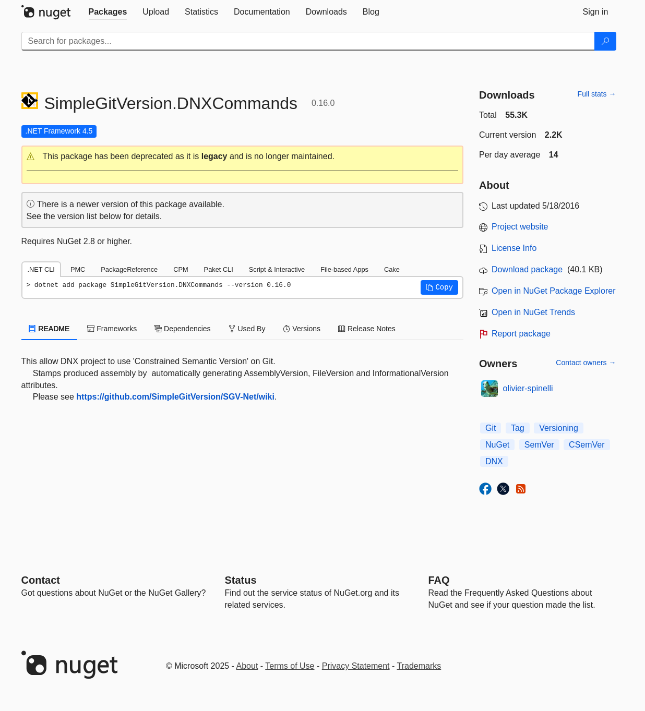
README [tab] (49, 328)
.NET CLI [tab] (41, 269)
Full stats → (597, 94)
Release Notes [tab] (367, 328)
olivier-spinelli (528, 388)
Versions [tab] (301, 328)
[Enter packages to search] (308, 41)
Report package (521, 333)
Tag (517, 428)
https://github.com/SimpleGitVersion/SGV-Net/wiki (175, 396)
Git (490, 428)
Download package (527, 269)
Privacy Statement (356, 665)
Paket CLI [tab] (218, 269)
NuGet (497, 444)
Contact (40, 580)
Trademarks (419, 665)
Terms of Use (289, 665)
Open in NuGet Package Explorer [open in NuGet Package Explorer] (553, 290)
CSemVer (586, 444)
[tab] (108, 12)
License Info (514, 248)
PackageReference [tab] (129, 269)
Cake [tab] (392, 269)
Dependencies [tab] (182, 328)
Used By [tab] (247, 328)
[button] (243, 157)
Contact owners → (586, 362)
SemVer (539, 444)
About (247, 665)
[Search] (605, 41)
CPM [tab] (180, 269)
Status (241, 580)
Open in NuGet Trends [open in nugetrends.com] (533, 312)
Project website (520, 226)
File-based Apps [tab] (344, 269)
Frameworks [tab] (112, 328)
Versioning (558, 428)
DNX (494, 461)
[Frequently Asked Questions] (439, 580)
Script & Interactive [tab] (277, 269)
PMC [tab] (77, 269)
